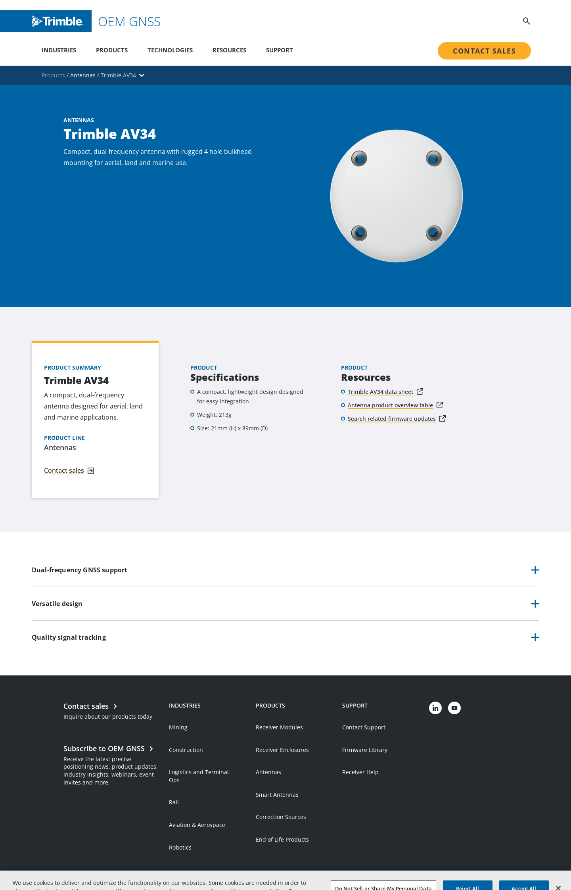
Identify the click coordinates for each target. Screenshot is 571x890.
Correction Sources (281, 817)
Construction (186, 750)
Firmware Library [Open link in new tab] (364, 750)
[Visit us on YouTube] (454, 708)
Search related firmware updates (392, 418)
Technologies (170, 50)
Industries (59, 50)
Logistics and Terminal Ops (199, 776)
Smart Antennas (277, 794)
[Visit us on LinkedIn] (435, 708)
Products (112, 50)
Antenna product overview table (390, 405)
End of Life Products (282, 839)
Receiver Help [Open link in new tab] (360, 772)
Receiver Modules (279, 727)
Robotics (180, 847)
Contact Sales (484, 51)
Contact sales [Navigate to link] (64, 470)
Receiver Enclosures (282, 750)
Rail (174, 802)
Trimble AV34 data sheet (380, 391)
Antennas (268, 772)
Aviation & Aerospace (197, 825)
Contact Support (363, 727)
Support (279, 50)
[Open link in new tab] (112, 764)
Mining (178, 727)
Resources (229, 50)
